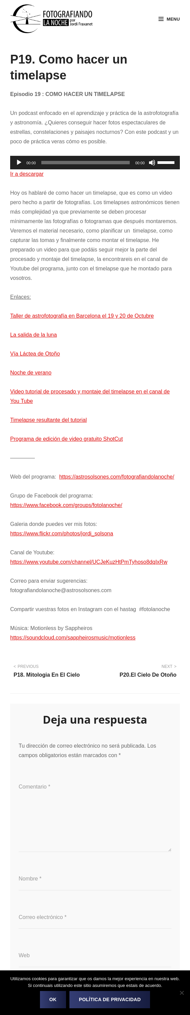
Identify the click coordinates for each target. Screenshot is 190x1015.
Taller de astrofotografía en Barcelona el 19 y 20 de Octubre (82, 316)
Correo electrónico (42, 917)
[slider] (85, 162)
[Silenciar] (152, 162)
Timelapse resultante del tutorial (48, 420)
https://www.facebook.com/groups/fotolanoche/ (66, 505)
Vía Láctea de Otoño (35, 354)
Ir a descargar (27, 174)
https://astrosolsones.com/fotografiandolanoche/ (116, 477)
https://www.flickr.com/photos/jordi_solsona (61, 533)
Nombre (30, 878)
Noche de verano (30, 373)
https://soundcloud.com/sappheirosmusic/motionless (72, 638)
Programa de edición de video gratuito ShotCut (66, 439)
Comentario (34, 787)
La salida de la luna (33, 335)
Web (24, 955)
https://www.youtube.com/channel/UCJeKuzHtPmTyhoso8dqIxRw (88, 562)
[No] (181, 992)
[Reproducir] (19, 162)
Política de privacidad (110, 999)
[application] (95, 162)
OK (53, 999)
